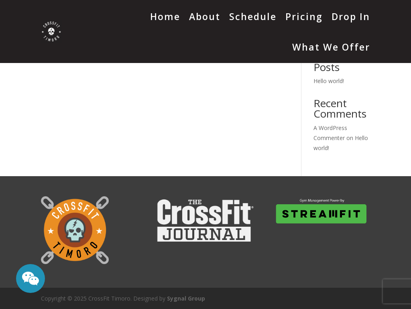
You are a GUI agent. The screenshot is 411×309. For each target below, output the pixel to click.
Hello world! (328, 81)
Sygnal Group (186, 298)
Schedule (253, 16)
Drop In (351, 16)
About (204, 16)
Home (165, 16)
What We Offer (331, 47)
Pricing (304, 16)
